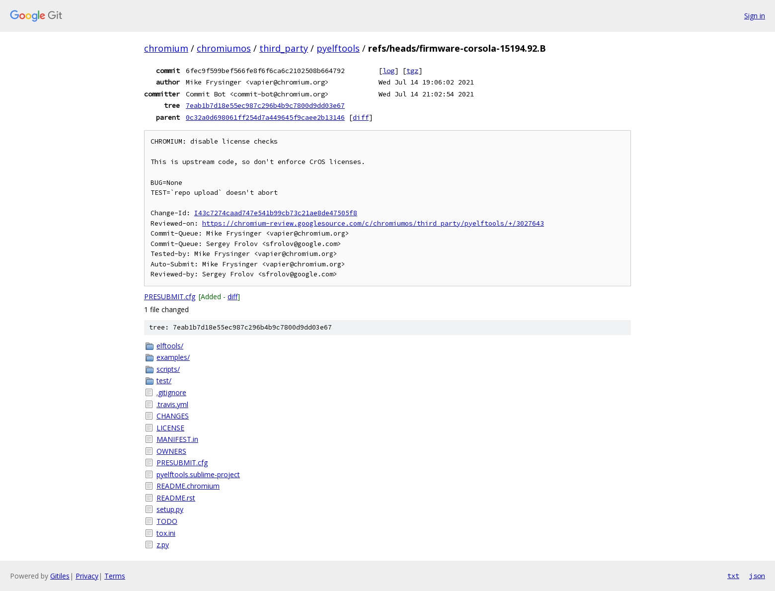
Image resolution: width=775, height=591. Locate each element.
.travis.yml (172, 404)
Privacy (87, 576)
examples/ (173, 357)
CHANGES (172, 416)
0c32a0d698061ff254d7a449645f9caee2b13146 (265, 117)
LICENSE (170, 427)
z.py (162, 544)
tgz (412, 70)
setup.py (169, 509)
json (757, 575)
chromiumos (224, 48)
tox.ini (165, 533)
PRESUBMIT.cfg (169, 296)
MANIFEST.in (177, 439)
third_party (283, 48)
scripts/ (168, 369)
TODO (166, 521)
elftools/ (169, 345)
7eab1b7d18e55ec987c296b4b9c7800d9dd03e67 (265, 105)
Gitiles (60, 576)
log (388, 70)
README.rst (175, 498)
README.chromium (188, 486)
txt (733, 575)
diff (361, 117)
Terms (114, 576)
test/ (163, 380)
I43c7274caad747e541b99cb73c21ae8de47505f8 (275, 213)
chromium (166, 48)
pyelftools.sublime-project (198, 474)
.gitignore (171, 392)
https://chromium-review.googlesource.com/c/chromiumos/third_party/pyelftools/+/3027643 (373, 223)
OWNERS (171, 451)
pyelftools (338, 48)
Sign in (754, 15)
